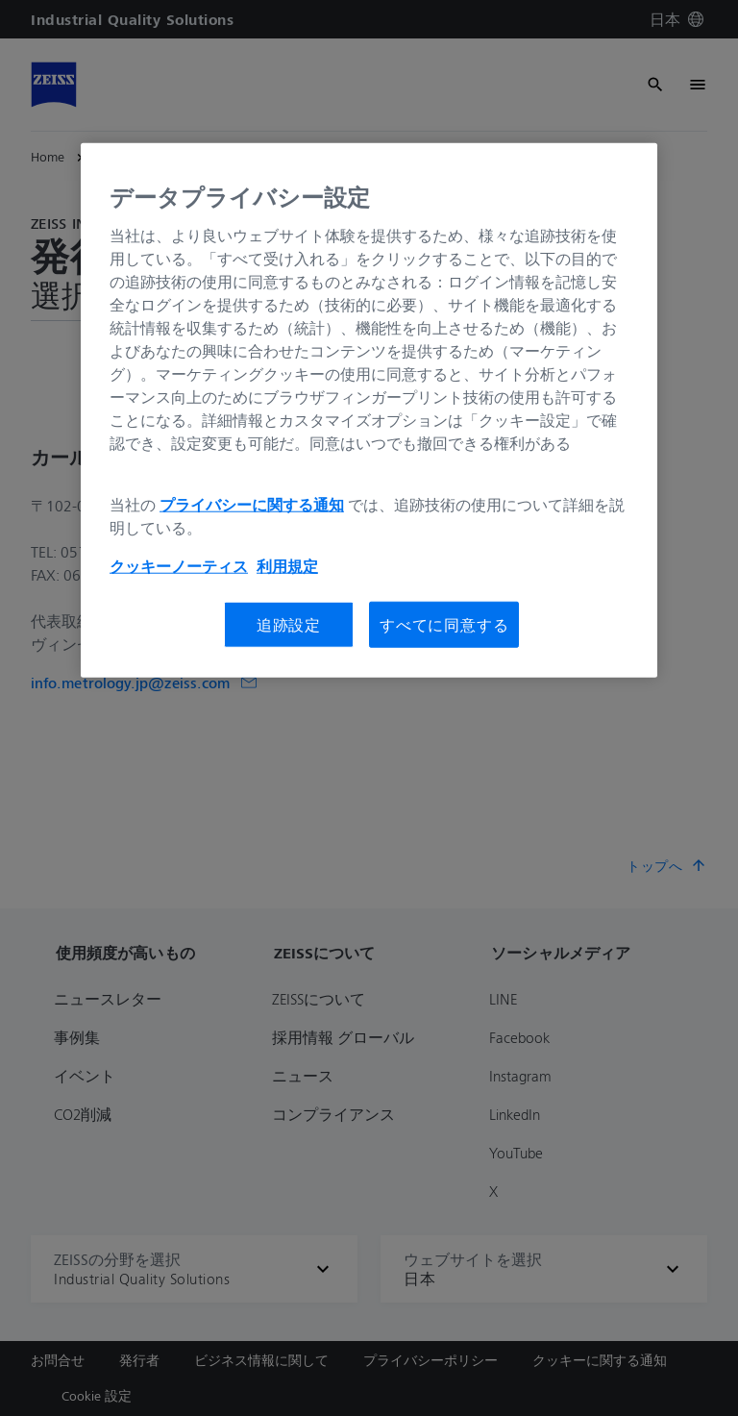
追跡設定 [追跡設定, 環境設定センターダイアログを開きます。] (289, 623)
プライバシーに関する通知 (252, 503)
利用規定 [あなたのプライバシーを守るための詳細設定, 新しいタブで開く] (287, 565)
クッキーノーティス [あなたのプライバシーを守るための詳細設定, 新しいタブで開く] (179, 565)
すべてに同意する (444, 623)
